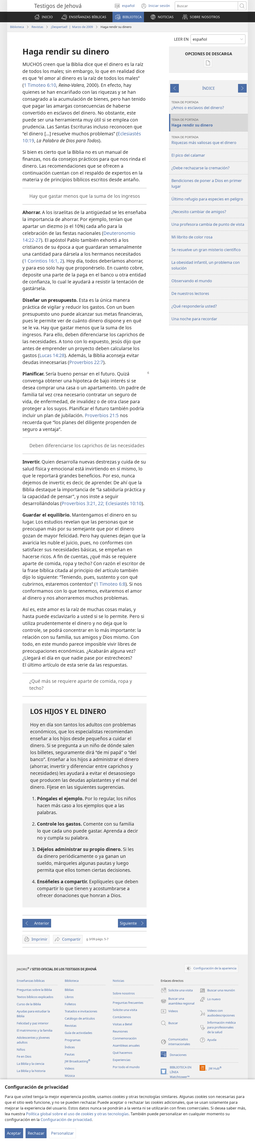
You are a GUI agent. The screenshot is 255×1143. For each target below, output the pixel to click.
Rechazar (36, 1133)
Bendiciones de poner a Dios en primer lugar (206, 183)
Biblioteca (17, 27)
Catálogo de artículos (80, 1018)
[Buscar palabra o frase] (206, 5)
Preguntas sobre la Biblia (34, 990)
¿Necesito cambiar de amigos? (198, 211)
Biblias (69, 990)
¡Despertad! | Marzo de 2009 (72, 27)
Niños (21, 1049)
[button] (84, 17)
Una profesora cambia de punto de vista (207, 224)
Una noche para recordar (194, 318)
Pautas (69, 1054)
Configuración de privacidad (66, 1119)
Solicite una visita (125, 1010)
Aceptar (14, 1133)
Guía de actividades (78, 1033)
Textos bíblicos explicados (35, 997)
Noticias (118, 980)
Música (70, 1075)
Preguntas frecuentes (128, 1002)
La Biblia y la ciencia (30, 1063)
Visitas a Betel (122, 1024)
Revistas (37, 27)
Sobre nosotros (124, 993)
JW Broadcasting (77, 1061)
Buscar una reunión (217, 990)
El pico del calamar (188, 155)
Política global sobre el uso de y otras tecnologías (77, 1113)
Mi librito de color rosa (191, 237)
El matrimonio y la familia (34, 1030)
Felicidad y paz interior (32, 1023)
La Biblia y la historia (31, 1071)
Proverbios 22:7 (86, 362)
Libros (69, 997)
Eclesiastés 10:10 (123, 503)
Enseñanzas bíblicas (31, 980)
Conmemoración (125, 1038)
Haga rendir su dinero (209, 122)
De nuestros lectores (190, 293)
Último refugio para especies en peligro (207, 199)
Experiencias (121, 1060)
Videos (69, 1068)
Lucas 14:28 (51, 355)
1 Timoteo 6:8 (110, 584)
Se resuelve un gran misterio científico (206, 249)
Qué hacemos (122, 1052)
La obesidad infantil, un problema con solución (205, 265)
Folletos (70, 1004)
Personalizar (62, 1133)
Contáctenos (122, 1017)
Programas (72, 1040)
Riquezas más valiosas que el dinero (209, 140)
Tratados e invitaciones (81, 1011)
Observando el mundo (191, 280)
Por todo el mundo (126, 1067)
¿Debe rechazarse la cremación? (200, 168)
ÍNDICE (208, 88)
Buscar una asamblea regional (177, 1001)
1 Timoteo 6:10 (40, 85)
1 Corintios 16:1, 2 (43, 261)
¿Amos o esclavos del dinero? (209, 105)
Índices (70, 1047)
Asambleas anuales (126, 1045)
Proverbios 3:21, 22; (83, 503)
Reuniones (120, 1031)
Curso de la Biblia (29, 1004)
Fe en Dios (24, 1056)
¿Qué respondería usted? (194, 306)
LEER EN (181, 39)
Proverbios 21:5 (102, 415)
